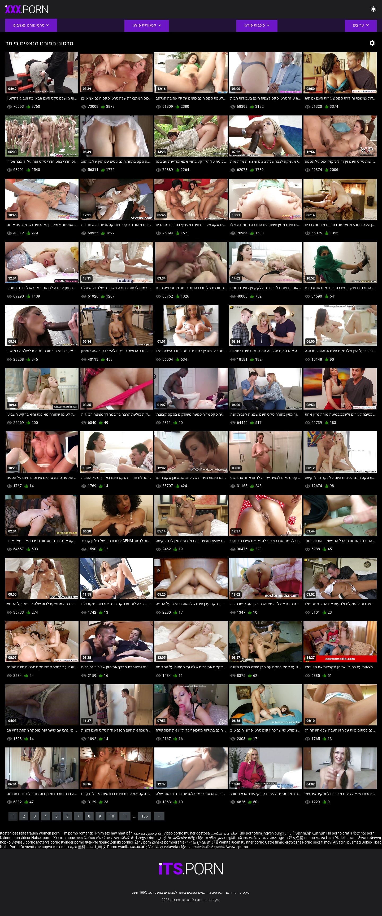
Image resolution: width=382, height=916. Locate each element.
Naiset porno (42, 838)
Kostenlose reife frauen (19, 833)
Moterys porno (48, 842)
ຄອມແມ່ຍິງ (139, 847)
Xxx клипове (64, 838)
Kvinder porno (73, 842)
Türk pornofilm (250, 833)
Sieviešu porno (23, 842)
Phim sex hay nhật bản (114, 833)
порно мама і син (319, 838)
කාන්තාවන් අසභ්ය (209, 847)
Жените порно (97, 842)
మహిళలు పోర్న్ (184, 838)
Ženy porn (143, 842)
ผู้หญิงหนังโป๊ (208, 842)
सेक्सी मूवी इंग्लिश (160, 838)
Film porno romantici (77, 833)
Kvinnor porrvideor (15, 838)
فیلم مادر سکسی (224, 833)
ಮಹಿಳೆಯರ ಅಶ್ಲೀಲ (134, 838)
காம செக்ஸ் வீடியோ (93, 838)
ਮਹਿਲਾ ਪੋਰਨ (268, 838)
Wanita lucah (230, 842)
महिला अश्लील (206, 838)
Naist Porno (10, 847)
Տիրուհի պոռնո (310, 833)
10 (112, 816)
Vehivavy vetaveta (163, 847)
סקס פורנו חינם (65, 847)
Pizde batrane (346, 838)
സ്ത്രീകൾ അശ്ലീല (242, 838)
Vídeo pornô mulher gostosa (186, 833)
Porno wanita (118, 847)
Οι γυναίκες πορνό (36, 847)
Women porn (49, 833)
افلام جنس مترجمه (148, 833)
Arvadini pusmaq (347, 842)
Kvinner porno (253, 842)
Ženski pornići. (122, 842)
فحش (221, 838)
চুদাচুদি (289, 833)
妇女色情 (296, 838)
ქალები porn (364, 833)
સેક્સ (115, 838)
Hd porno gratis (339, 833)
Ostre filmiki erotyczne (283, 842)
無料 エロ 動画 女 (92, 847)
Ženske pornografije (168, 842)
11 (125, 816)
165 (144, 816)
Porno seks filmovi (317, 842)
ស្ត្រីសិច (283, 838)
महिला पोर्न (186, 847)
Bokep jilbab (371, 842)
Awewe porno (236, 847)
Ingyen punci (273, 833)
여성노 (191, 842)
